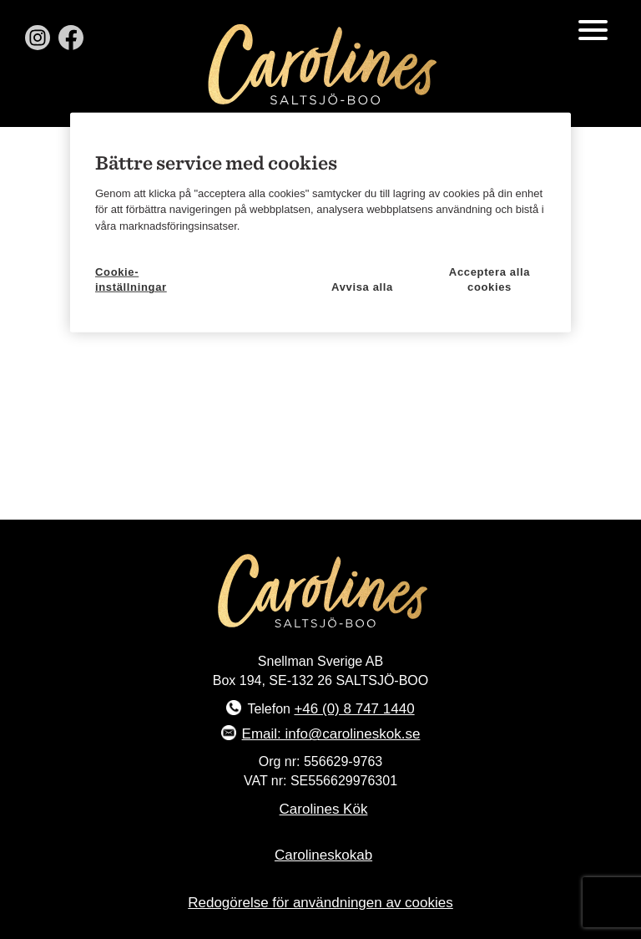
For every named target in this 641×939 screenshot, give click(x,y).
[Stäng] (549, 130)
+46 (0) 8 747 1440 (354, 709)
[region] (320, 222)
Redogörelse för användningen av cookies (320, 903)
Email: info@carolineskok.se (331, 734)
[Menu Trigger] (593, 29)
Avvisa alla (362, 287)
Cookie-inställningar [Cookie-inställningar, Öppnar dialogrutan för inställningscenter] (131, 277)
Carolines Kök (324, 809)
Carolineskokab (323, 855)
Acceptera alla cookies (489, 277)
